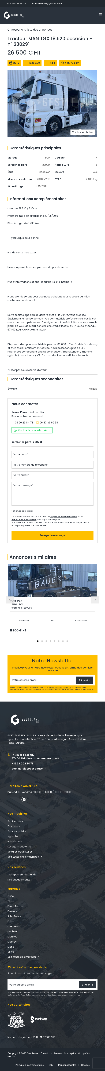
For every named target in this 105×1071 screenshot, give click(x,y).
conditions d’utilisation (24, 519)
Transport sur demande (22, 874)
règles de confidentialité (63, 516)
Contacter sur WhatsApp (32, 430)
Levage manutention (20, 846)
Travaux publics (17, 831)
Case (11, 896)
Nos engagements (19, 879)
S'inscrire (84, 680)
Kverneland (14, 926)
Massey (12, 941)
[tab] (38, 641)
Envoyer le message (52, 535)
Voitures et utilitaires (20, 851)
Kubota (12, 921)
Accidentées (15, 821)
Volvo (11, 952)
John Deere (14, 916)
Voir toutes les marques (22, 957)
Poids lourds (15, 841)
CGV (50, 1064)
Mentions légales (67, 1064)
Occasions (14, 826)
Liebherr (12, 931)
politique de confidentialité (32, 525)
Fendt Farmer (16, 906)
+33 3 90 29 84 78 (16, 3)
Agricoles (13, 836)
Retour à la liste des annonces (31, 30)
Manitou (12, 936)
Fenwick (12, 911)
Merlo (11, 946)
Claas (11, 901)
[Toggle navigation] (101, 14)
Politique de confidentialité (30, 1064)
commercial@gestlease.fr (47, 3)
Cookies (85, 1064)
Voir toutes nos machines (25, 856)
